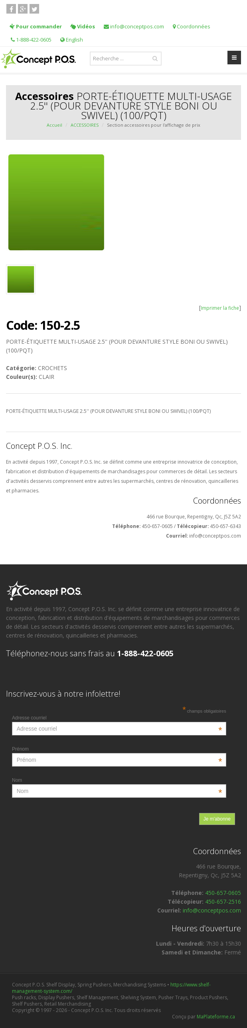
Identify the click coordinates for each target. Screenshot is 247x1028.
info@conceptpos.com (134, 26)
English (71, 39)
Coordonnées (191, 26)
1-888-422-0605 (31, 39)
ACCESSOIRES (85, 125)
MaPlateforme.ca (216, 1016)
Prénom (117, 749)
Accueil (54, 125)
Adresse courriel (117, 718)
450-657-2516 (223, 901)
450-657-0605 (223, 893)
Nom (117, 780)
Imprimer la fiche (220, 308)
